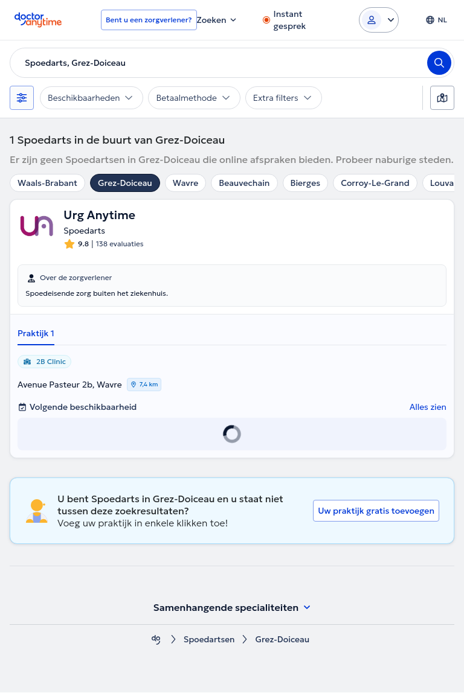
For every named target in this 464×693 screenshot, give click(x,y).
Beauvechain (244, 182)
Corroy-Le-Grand (375, 182)
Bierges (306, 182)
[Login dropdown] (379, 20)
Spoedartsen (209, 640)
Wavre (185, 182)
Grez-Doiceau (125, 182)
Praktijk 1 (36, 333)
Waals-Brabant (47, 182)
